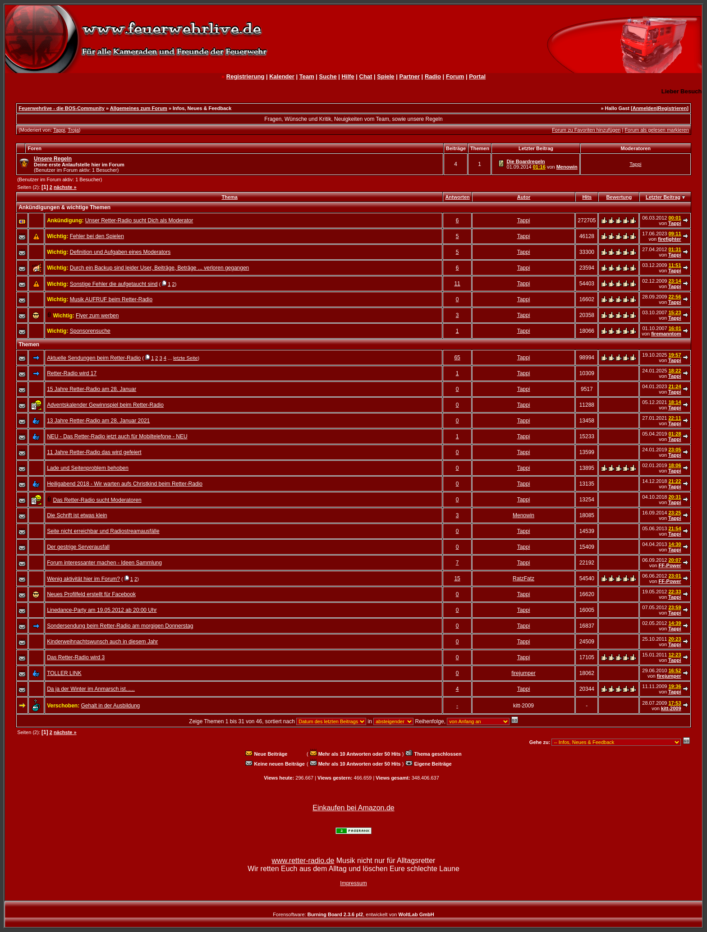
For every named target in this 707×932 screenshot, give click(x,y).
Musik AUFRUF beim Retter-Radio (111, 299)
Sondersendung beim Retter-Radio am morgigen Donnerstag (120, 626)
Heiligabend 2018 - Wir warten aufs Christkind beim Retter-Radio (124, 484)
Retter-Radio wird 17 (71, 373)
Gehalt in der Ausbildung (110, 705)
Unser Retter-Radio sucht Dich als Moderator (139, 220)
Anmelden (644, 108)
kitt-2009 (671, 708)
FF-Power (669, 565)
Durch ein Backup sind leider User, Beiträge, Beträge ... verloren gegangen (159, 268)
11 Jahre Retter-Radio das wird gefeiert (94, 452)
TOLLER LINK (64, 673)
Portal (477, 76)
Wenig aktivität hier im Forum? (83, 579)
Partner (409, 76)
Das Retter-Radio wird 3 (76, 657)
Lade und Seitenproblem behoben (88, 468)
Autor (523, 197)
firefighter (669, 239)
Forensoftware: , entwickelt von (353, 914)
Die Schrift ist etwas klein (77, 515)
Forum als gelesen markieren (656, 130)
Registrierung (245, 76)
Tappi (59, 130)
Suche (328, 76)
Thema (230, 197)
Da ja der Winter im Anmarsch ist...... (91, 689)
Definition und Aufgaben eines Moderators (120, 252)
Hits (587, 197)
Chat (365, 76)
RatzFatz (523, 578)
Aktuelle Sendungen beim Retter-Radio (94, 358)
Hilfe (347, 76)
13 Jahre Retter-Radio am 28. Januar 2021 (98, 421)
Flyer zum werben (97, 315)
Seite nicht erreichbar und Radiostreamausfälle (103, 531)
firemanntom (666, 333)
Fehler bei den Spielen (97, 236)
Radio (433, 76)
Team (306, 76)
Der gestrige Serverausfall (78, 547)
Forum (455, 76)
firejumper (523, 673)
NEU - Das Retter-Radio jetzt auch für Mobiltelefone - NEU (117, 436)
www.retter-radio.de (303, 860)
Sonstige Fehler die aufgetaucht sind (114, 284)
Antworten (457, 197)
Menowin (567, 167)
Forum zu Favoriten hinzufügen (586, 130)
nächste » (65, 187)
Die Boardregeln (526, 161)
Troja (73, 130)
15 (457, 578)
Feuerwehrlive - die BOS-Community (61, 108)
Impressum (353, 883)
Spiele (385, 76)
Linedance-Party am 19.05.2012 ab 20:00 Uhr (102, 610)
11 (457, 283)
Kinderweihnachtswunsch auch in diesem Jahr (102, 641)
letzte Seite (185, 358)
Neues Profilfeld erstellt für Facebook (91, 594)
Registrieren (672, 108)
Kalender (281, 76)
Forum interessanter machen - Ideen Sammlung (104, 563)
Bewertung (619, 197)
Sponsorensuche (90, 331)
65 (457, 357)
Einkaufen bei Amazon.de (353, 808)
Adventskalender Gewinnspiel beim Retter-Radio (105, 405)
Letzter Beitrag (663, 197)
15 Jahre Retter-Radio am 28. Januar (91, 389)
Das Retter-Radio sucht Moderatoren (97, 500)
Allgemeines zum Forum (138, 108)
